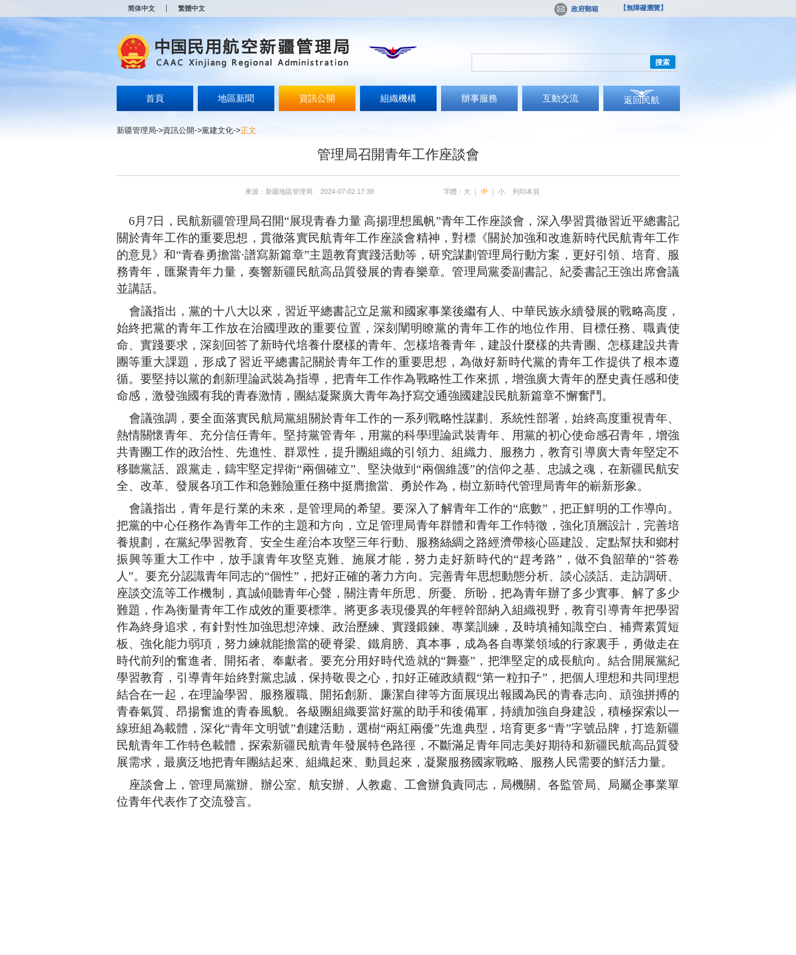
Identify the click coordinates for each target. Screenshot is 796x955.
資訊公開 (317, 98)
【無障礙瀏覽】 (643, 8)
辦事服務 (479, 98)
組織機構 (398, 98)
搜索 (662, 62)
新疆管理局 (136, 130)
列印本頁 (526, 192)
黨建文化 (217, 130)
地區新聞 (236, 98)
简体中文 (141, 8)
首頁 (155, 98)
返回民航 (642, 100)
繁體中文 (191, 8)
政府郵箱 (576, 9)
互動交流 (560, 98)
